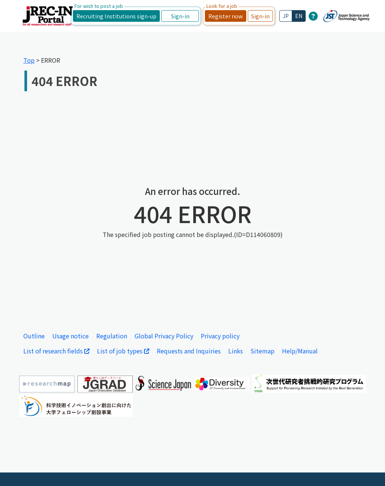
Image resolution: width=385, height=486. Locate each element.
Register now (225, 16)
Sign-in (180, 16)
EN (298, 16)
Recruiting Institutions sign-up (116, 16)
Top (29, 60)
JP (286, 16)
